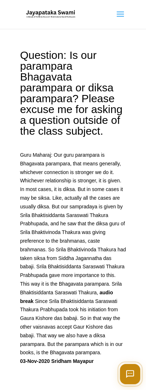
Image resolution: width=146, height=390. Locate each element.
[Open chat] (130, 374)
